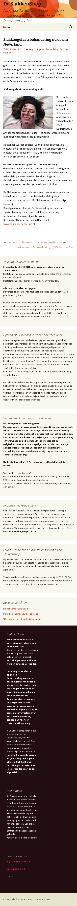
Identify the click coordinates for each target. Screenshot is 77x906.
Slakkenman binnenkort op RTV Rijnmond (45, 247)
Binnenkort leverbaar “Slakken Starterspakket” (35, 242)
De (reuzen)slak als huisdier (16, 608)
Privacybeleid (10, 899)
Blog (30, 49)
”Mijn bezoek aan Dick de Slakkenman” (22, 618)
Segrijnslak (65, 49)
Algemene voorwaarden (18, 861)
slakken (7, 52)
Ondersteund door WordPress (35, 899)
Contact (10, 876)
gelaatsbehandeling (49, 49)
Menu (6, 27)
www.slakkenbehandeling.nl (19, 224)
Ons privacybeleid (16, 868)
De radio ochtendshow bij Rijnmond (20, 613)
